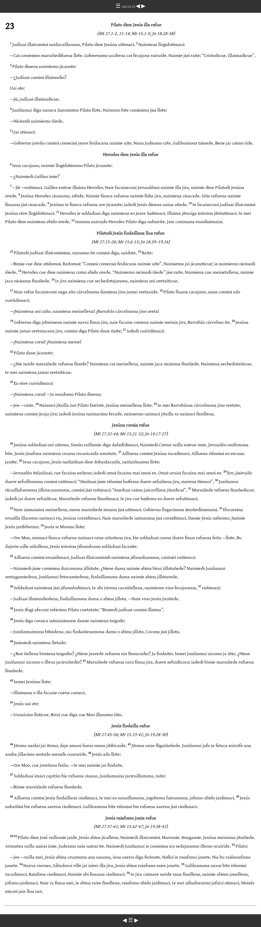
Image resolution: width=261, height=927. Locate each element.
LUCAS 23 (129, 7)
